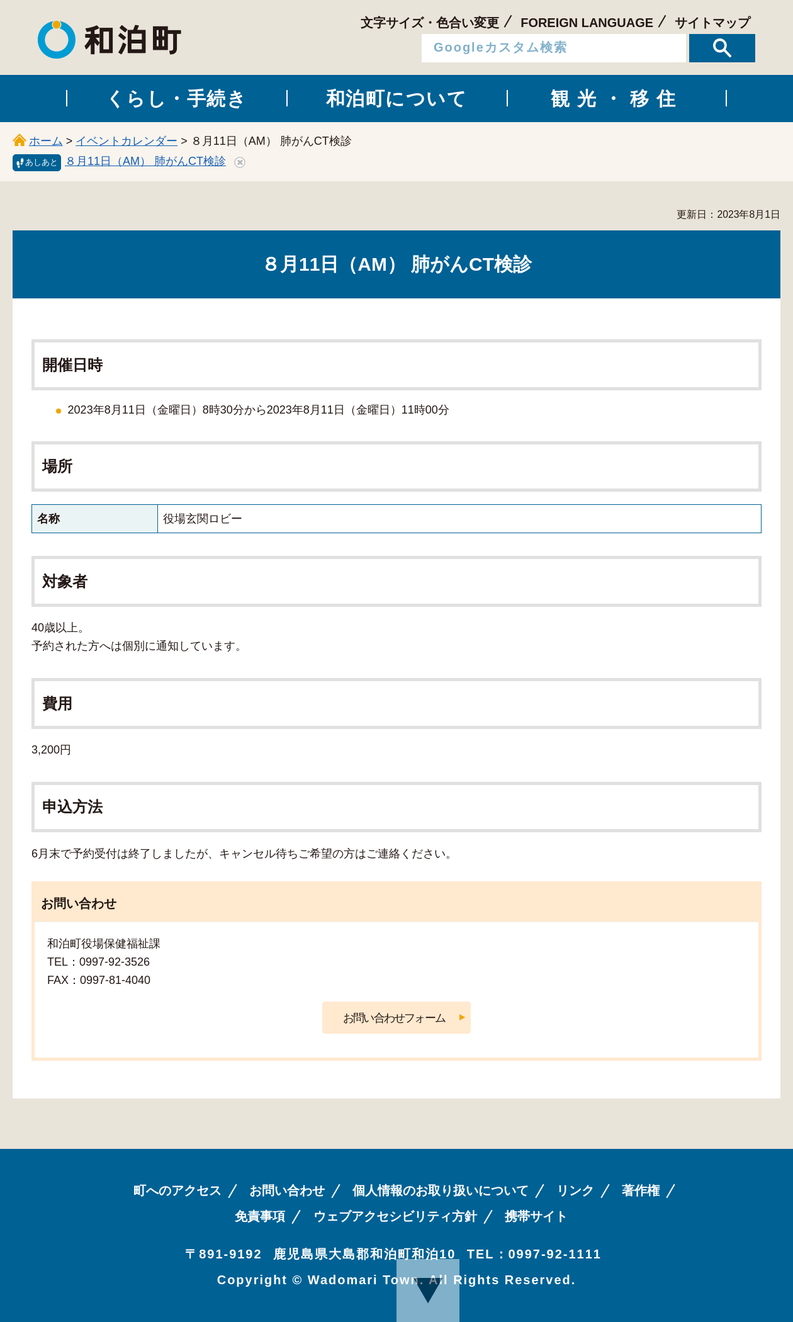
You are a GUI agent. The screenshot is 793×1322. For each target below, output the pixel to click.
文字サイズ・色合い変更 (430, 23)
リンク (575, 1190)
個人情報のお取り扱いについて (440, 1190)
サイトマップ (712, 23)
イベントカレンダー (126, 141)
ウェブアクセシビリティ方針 (395, 1216)
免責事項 (260, 1216)
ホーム (46, 141)
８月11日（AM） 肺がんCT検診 (145, 161)
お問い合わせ (287, 1190)
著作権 (641, 1190)
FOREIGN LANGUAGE (586, 23)
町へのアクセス (177, 1190)
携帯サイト (536, 1216)
